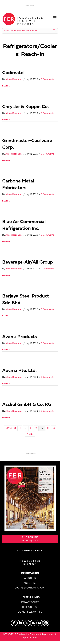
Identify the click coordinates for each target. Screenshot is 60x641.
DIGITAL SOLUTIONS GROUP (30, 588)
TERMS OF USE (30, 607)
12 (54, 428)
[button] (30, 539)
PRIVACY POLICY (30, 602)
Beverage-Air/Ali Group (27, 262)
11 (48, 428)
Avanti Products (19, 336)
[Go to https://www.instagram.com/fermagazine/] (46, 623)
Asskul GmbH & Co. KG (27, 404)
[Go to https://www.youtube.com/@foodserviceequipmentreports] (39, 623)
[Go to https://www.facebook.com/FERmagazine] (14, 623)
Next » (30, 434)
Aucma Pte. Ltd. (19, 370)
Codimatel (13, 72)
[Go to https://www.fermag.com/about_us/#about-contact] (33, 623)
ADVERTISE (30, 583)
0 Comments (47, 79)
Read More (6, 86)
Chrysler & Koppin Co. (25, 106)
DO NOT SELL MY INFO (30, 612)
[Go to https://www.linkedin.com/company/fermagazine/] (20, 623)
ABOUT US (30, 578)
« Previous (11, 428)
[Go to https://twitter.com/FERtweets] (27, 623)
